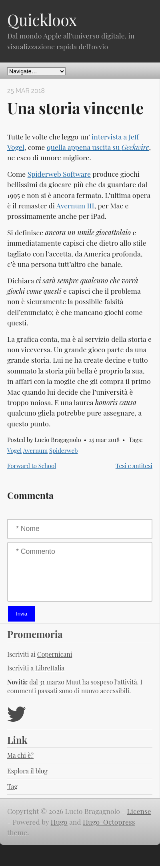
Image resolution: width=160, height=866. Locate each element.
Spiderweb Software (59, 173)
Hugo (59, 821)
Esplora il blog (27, 771)
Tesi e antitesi (134, 466)
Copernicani (54, 654)
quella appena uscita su (98, 146)
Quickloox (42, 19)
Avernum (35, 450)
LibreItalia (49, 668)
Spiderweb (63, 450)
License (139, 811)
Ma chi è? (20, 755)
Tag (12, 786)
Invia (21, 614)
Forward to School (31, 466)
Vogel (14, 450)
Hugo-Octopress (109, 821)
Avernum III (75, 205)
